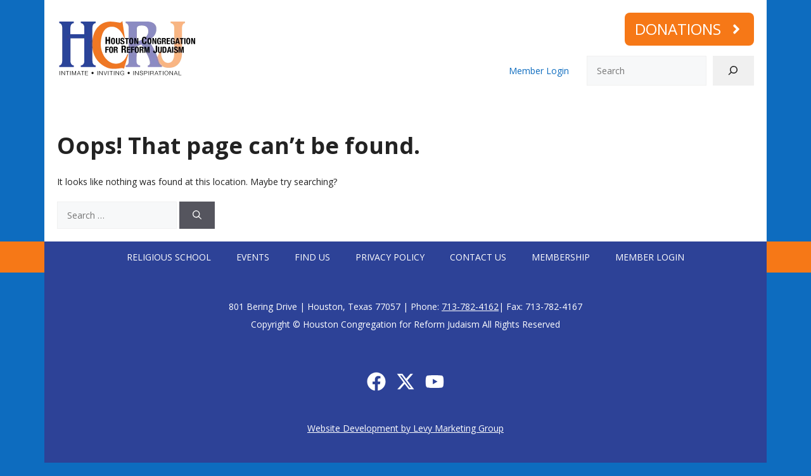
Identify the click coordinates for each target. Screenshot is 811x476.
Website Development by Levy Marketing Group (405, 428)
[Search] (733, 71)
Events (252, 257)
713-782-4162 (470, 306)
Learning (408, 110)
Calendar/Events (547, 110)
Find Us (312, 257)
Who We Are (125, 110)
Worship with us (216, 110)
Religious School (169, 257)
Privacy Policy (390, 257)
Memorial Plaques (715, 110)
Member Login (539, 71)
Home (64, 110)
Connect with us (321, 110)
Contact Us (478, 257)
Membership (629, 110)
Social (471, 110)
